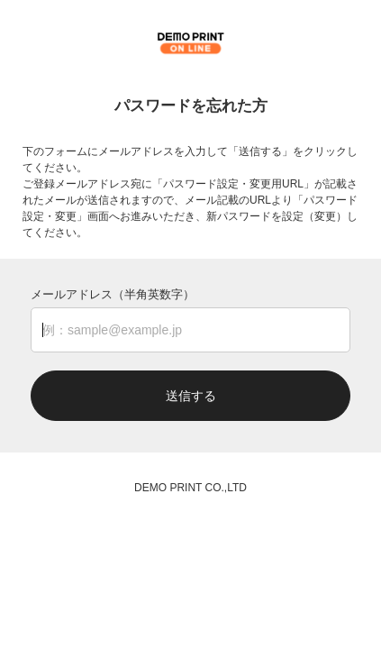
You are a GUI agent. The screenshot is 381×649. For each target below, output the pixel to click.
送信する (191, 395)
